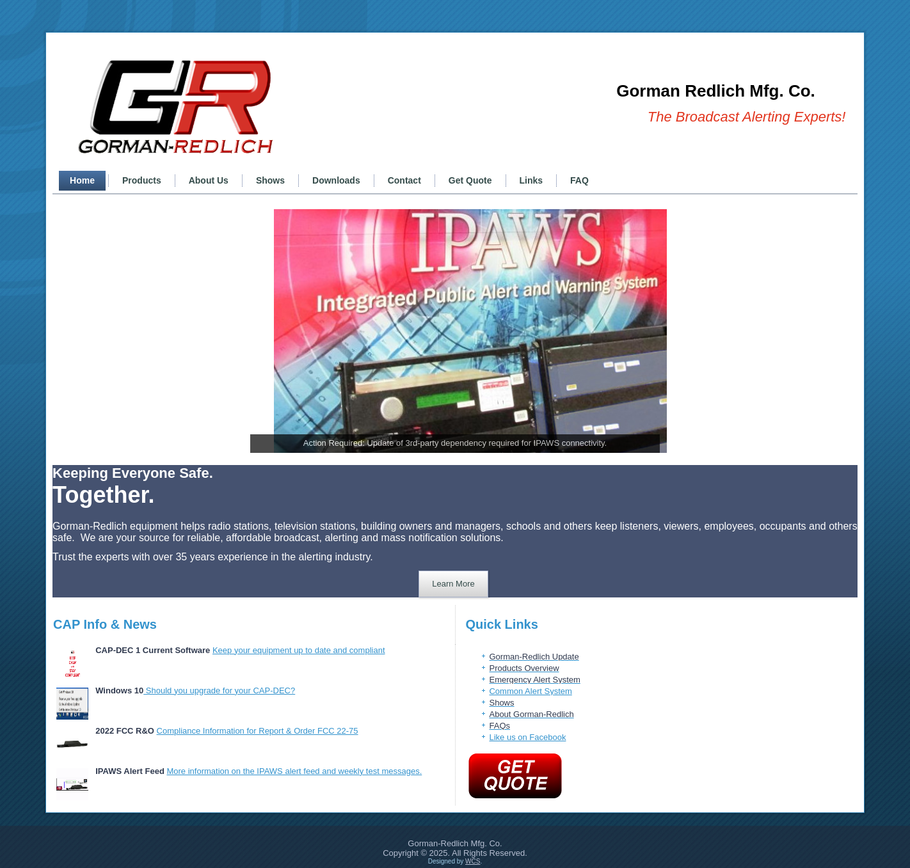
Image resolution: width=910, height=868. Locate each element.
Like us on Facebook (527, 737)
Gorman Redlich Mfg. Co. (715, 90)
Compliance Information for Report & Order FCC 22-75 (257, 731)
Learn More (453, 583)
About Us (208, 180)
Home (82, 180)
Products (141, 180)
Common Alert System (530, 691)
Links (531, 180)
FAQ (579, 180)
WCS (472, 861)
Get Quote (470, 180)
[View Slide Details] (470, 331)
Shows (270, 180)
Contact (404, 180)
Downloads (336, 180)
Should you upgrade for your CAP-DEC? (219, 690)
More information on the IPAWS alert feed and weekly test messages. (294, 771)
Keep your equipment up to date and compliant (298, 650)
